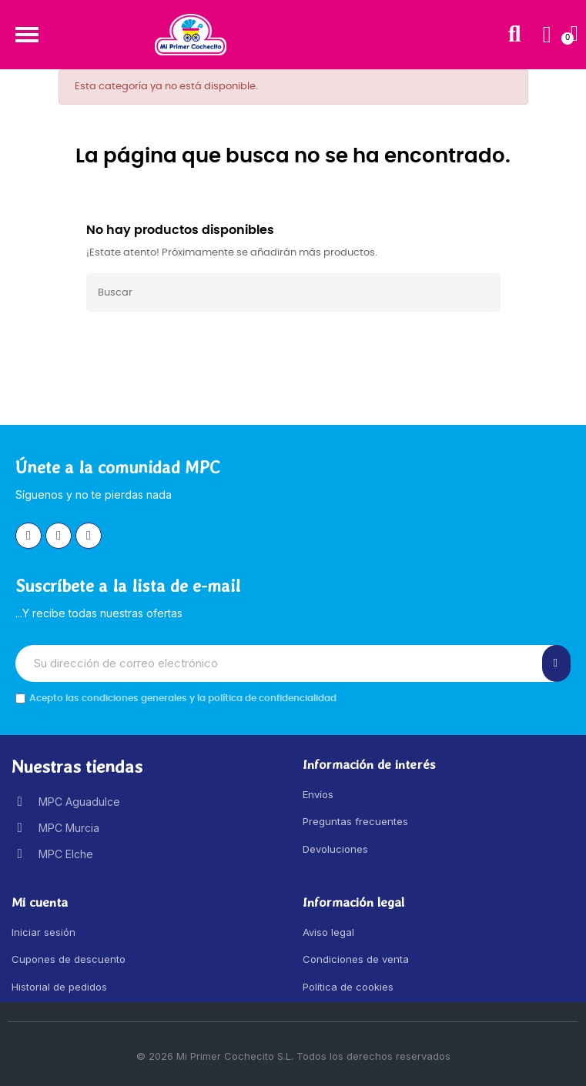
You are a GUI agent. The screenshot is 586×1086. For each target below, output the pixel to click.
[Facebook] (58, 536)
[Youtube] (88, 536)
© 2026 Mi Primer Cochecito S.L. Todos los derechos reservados (293, 1056)
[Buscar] (293, 292)
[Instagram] (28, 536)
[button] (26, 34)
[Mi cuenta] (547, 34)
